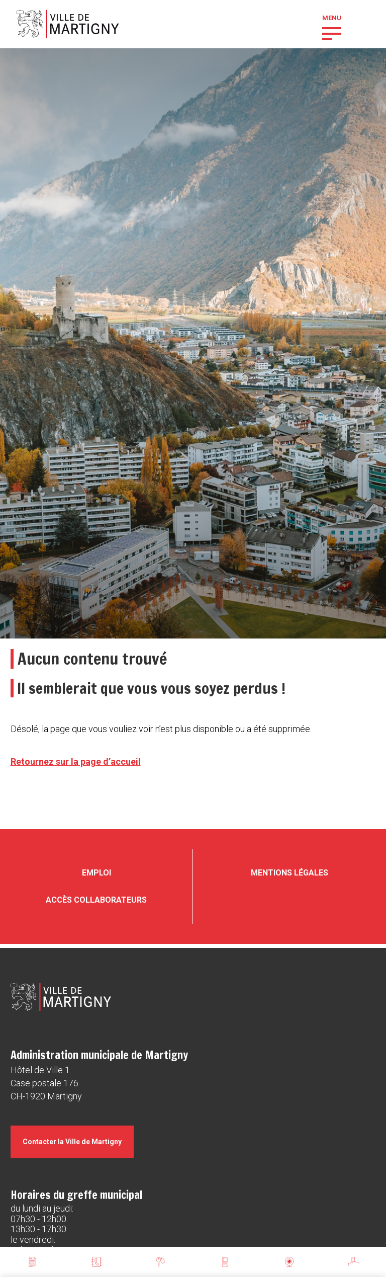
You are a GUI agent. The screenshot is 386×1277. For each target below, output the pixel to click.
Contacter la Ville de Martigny (72, 1142)
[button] (331, 32)
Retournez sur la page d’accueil (76, 761)
